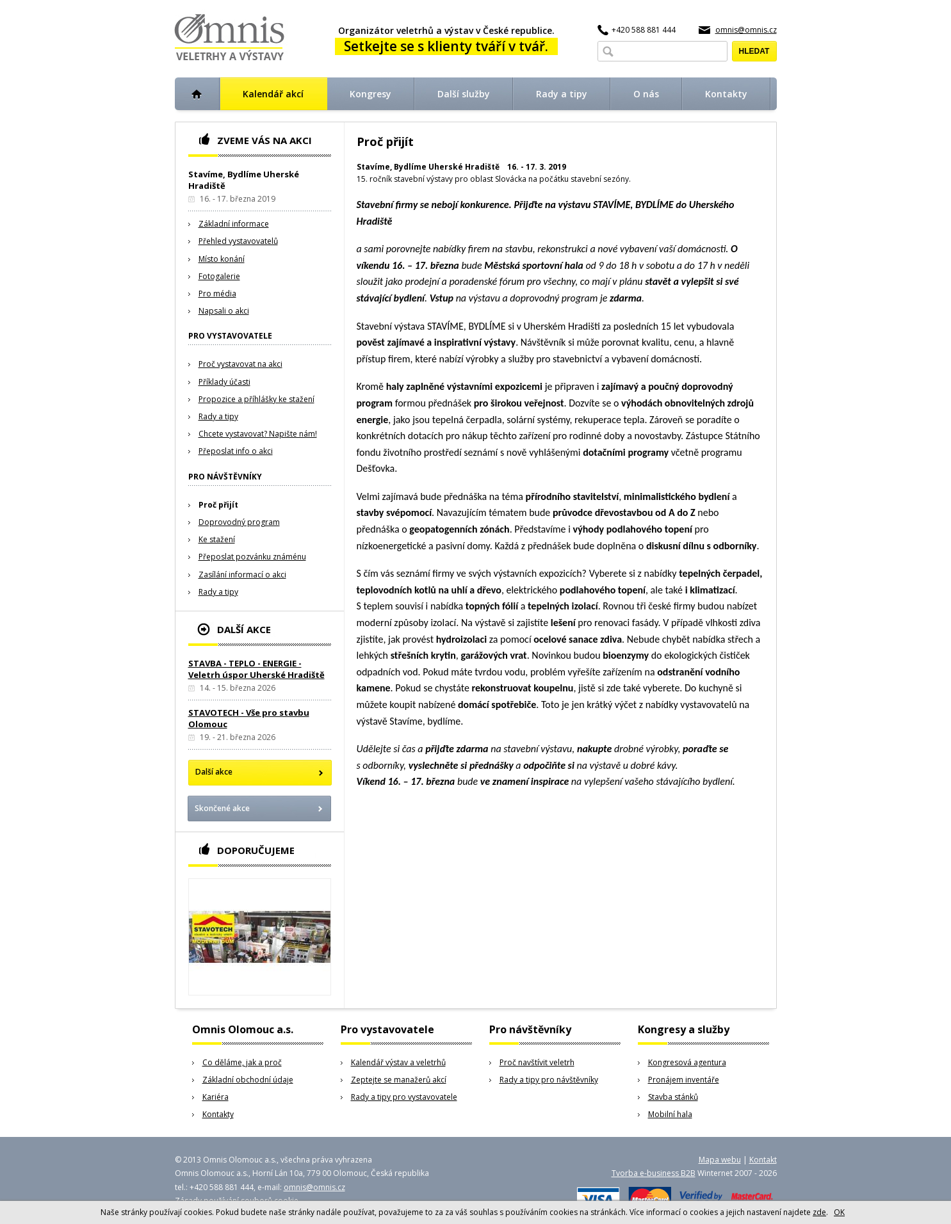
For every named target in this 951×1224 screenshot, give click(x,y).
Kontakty (218, 1114)
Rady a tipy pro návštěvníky (549, 1079)
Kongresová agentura (687, 1062)
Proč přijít (218, 504)
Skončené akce (222, 808)
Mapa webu (720, 1159)
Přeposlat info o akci (236, 451)
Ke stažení (217, 539)
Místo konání (222, 259)
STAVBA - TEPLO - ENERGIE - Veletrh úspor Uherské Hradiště (256, 668)
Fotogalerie (219, 276)
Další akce (213, 771)
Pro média (217, 293)
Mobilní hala (670, 1114)
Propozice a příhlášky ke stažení (256, 399)
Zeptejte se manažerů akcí (398, 1079)
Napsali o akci (224, 310)
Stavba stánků (673, 1096)
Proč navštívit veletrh (537, 1062)
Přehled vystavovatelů (238, 241)
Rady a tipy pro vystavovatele (404, 1096)
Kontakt (763, 1159)
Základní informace (234, 223)
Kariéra (215, 1096)
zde (819, 1212)
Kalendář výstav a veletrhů (398, 1062)
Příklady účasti (224, 381)
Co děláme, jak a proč (242, 1062)
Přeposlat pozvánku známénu (252, 556)
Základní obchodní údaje (247, 1079)
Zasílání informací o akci (242, 574)
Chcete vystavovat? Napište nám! (258, 433)
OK (839, 1212)
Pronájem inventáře (683, 1079)
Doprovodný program (239, 522)
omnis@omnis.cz (746, 29)
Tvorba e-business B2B (653, 1173)
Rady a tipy (218, 416)
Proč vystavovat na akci (240, 363)
